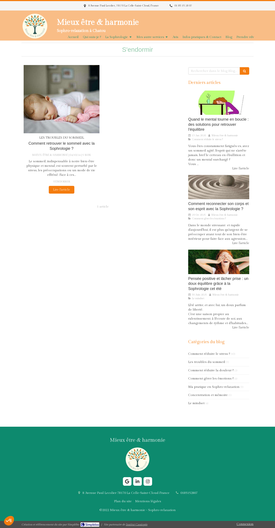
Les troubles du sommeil (206, 362)
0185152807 (189, 493)
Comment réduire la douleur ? (211, 370)
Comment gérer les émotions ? (211, 378)
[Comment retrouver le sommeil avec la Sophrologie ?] (61, 99)
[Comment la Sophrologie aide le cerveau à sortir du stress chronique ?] (218, 103)
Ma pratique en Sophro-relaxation (214, 387)
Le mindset (196, 403)
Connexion (245, 524)
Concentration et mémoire (208, 395)
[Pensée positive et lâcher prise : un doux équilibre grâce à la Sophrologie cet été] (218, 262)
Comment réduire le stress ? (209, 354)
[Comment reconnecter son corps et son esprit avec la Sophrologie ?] (218, 187)
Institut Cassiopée (136, 524)
